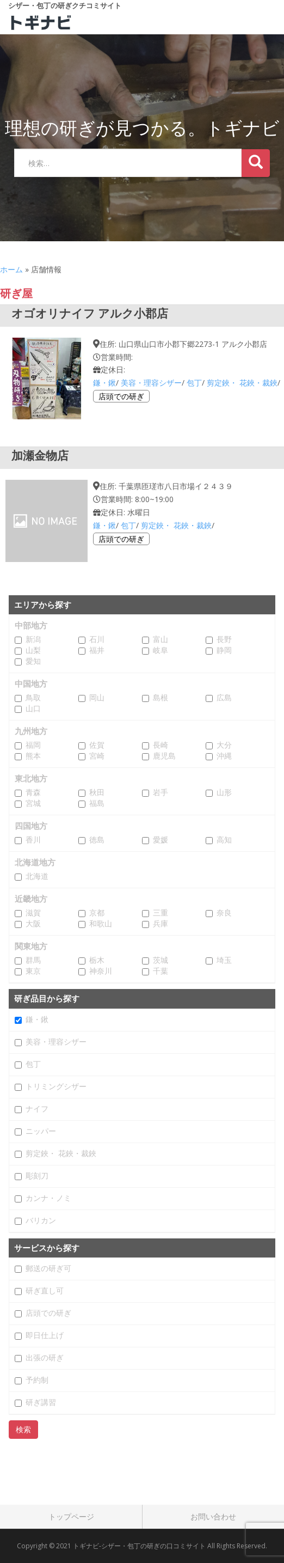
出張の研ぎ (45, 1358)
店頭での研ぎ (121, 396)
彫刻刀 (37, 1176)
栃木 (96, 960)
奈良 (224, 913)
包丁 (194, 382)
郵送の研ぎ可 (48, 1268)
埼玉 (224, 960)
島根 (160, 698)
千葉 (160, 971)
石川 (96, 639)
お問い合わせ (213, 1516)
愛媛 (160, 840)
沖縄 (224, 756)
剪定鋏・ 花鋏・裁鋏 (242, 382)
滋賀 (33, 913)
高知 (224, 840)
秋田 (96, 792)
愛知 (33, 661)
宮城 (33, 803)
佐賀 (96, 745)
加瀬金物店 (40, 455)
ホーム (11, 269)
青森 (33, 792)
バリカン (41, 1220)
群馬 (33, 960)
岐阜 (160, 650)
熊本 (33, 756)
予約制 (37, 1380)
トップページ (71, 1516)
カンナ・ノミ (48, 1198)
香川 (33, 840)
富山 (160, 639)
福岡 (33, 745)
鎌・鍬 (104, 382)
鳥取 (33, 698)
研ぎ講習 (41, 1402)
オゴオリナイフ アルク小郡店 (89, 313)
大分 (224, 745)
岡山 (96, 698)
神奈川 (100, 971)
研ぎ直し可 (45, 1291)
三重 (160, 913)
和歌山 (100, 924)
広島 (224, 698)
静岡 (224, 650)
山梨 (33, 650)
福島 (96, 803)
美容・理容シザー (151, 382)
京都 (96, 913)
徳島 (96, 840)
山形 (224, 792)
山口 (33, 708)
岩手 (160, 792)
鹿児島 (164, 756)
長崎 (160, 745)
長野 (224, 639)
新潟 (33, 639)
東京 (33, 971)
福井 (96, 650)
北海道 (37, 876)
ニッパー (41, 1131)
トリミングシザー (56, 1086)
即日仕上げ (45, 1335)
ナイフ (37, 1109)
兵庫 (160, 924)
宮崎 (96, 756)
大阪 (33, 924)
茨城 (160, 960)
